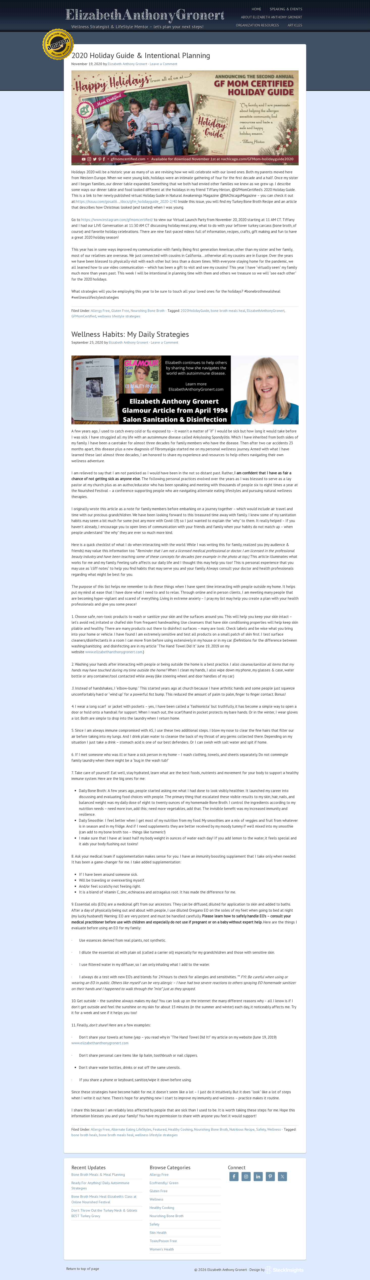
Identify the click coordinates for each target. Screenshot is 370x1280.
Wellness (274, 1129)
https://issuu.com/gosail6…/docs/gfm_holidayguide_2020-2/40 (126, 201)
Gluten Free (120, 310)
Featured (160, 1129)
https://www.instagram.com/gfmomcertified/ (117, 219)
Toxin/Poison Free (163, 1241)
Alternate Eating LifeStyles (131, 1129)
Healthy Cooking (180, 1129)
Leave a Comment (163, 64)
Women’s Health (162, 1249)
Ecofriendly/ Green (164, 1183)
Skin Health (158, 1232)
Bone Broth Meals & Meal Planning (98, 1174)
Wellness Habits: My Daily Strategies (130, 334)
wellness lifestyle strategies (119, 316)
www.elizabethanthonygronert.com (113, 651)
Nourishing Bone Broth (148, 310)
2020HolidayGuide (195, 310)
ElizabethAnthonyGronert (265, 310)
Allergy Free (100, 310)
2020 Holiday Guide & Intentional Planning (140, 55)
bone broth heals (84, 1135)
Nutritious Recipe (242, 1129)
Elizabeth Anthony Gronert (146, 14)
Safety (261, 1129)
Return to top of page (82, 1268)
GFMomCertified (83, 316)
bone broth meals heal (228, 310)
